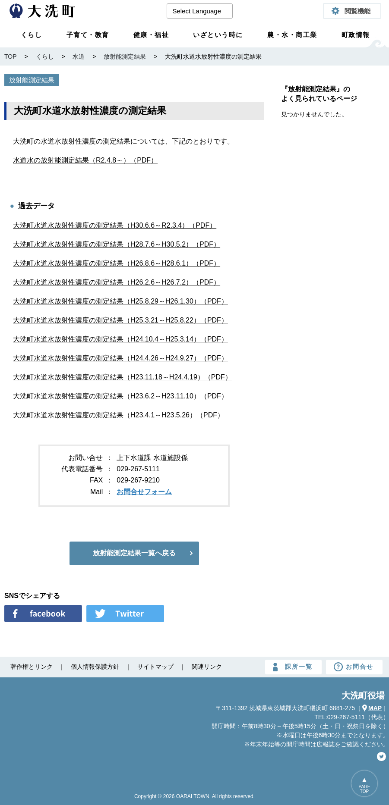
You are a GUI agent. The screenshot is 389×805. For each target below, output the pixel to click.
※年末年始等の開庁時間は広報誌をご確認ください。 (316, 744)
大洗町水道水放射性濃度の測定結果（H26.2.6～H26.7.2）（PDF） (116, 282)
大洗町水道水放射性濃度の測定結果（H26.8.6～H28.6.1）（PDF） (116, 263)
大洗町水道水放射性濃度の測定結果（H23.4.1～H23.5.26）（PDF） (118, 415)
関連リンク (207, 666)
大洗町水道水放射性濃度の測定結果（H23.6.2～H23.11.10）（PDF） (120, 396)
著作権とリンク (31, 666)
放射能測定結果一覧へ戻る (134, 553)
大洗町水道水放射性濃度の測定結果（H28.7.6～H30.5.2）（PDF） (116, 244)
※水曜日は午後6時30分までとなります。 (332, 735)
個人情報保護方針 (95, 666)
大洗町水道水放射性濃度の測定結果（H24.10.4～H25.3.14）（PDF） (120, 339)
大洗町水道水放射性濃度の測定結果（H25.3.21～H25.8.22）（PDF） (120, 320)
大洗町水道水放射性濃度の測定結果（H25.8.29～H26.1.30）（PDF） (120, 301)
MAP (375, 708)
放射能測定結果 (31, 80)
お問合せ (359, 666)
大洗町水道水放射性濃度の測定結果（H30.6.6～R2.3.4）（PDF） (114, 225)
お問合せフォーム (144, 491)
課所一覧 (299, 666)
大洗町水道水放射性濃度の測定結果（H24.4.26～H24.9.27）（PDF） (120, 358)
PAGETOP (364, 789)
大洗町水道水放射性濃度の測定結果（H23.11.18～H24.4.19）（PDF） (122, 377)
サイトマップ (155, 666)
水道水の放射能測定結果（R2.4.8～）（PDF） (85, 160)
